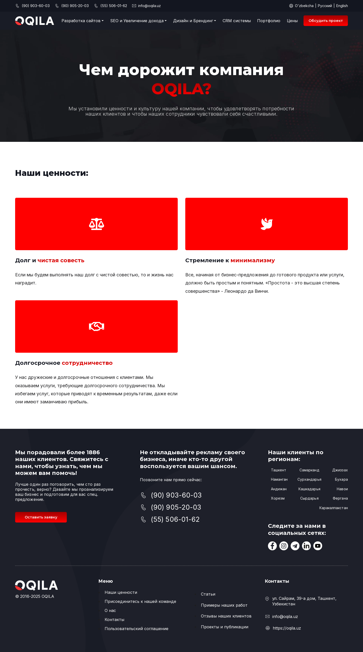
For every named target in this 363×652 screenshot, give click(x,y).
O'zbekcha (304, 6)
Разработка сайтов (81, 20)
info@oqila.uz (149, 6)
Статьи (208, 594)
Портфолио (268, 20)
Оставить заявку (41, 517)
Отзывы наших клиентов (226, 615)
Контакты (114, 619)
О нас (110, 610)
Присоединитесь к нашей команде (140, 601)
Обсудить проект (326, 20)
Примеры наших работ (224, 605)
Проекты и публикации (224, 626)
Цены (292, 20)
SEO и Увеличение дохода (137, 20)
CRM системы (237, 20)
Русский (325, 6)
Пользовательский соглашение (136, 628)
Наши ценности (121, 592)
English (342, 6)
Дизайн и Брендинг (193, 20)
